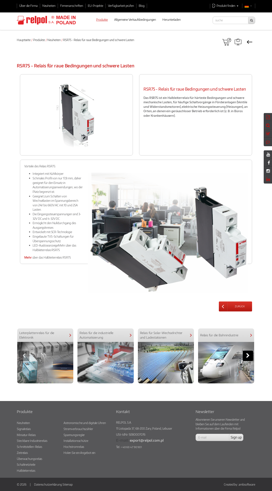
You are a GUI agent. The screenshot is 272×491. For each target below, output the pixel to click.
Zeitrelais (22, 453)
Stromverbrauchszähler (78, 429)
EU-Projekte (95, 5)
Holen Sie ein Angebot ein (80, 453)
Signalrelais (24, 429)
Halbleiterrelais (26, 470)
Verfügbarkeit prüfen (121, 5)
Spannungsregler (74, 435)
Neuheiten (48, 5)
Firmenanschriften (71, 5)
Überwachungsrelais (29, 459)
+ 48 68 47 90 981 (131, 447)
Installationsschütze (76, 440)
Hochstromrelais (74, 446)
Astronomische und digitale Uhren (85, 423)
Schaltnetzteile (26, 464)
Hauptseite (24, 40)
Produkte (39, 40)
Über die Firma (28, 5)
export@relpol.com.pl (147, 440)
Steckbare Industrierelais (32, 440)
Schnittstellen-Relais (29, 446)
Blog (142, 5)
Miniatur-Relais (26, 435)
